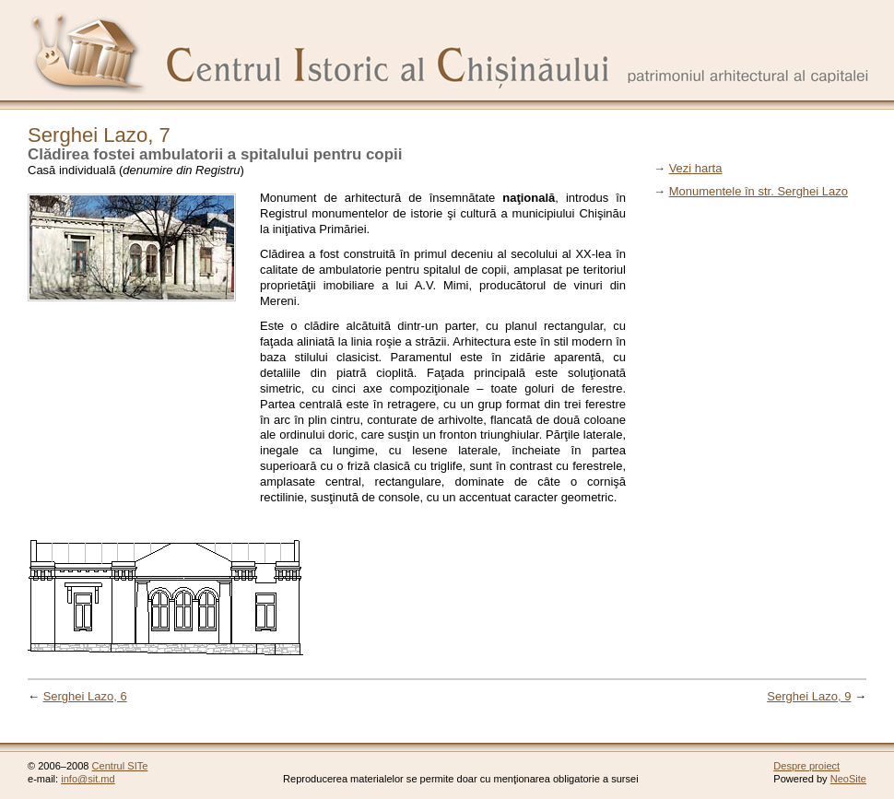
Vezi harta (696, 168)
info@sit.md (88, 778)
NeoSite (848, 778)
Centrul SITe (120, 765)
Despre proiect (806, 765)
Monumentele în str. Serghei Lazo (758, 191)
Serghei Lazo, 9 (809, 696)
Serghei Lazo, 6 (85, 696)
